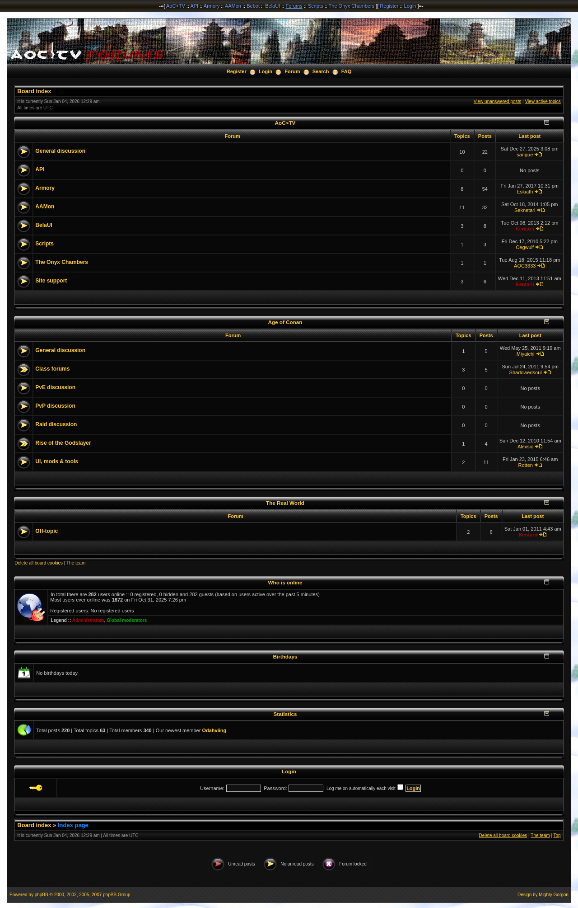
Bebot (253, 6)
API (194, 6)
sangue (525, 154)
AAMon (233, 6)
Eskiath (525, 191)
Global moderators (127, 620)
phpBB (41, 894)
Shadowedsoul (525, 372)
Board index (34, 91)
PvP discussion (55, 406)
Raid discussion (56, 424)
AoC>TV (175, 6)
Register (389, 6)
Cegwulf (525, 247)
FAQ (346, 71)
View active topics (542, 101)
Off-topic (46, 531)
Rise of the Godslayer (63, 443)
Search (320, 71)
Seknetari (524, 210)
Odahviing (214, 730)
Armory (211, 6)
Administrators (88, 620)
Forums (293, 6)
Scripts (315, 6)
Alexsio (525, 446)
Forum (292, 71)
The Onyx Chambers (351, 6)
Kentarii (525, 228)
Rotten (525, 465)
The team (75, 562)
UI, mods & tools (56, 461)
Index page (73, 825)
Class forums (52, 369)
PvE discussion (55, 387)
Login (410, 6)
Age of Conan (285, 322)
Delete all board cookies (38, 562)
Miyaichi (526, 354)
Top (557, 835)
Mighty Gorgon (554, 894)
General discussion (60, 151)
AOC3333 (525, 265)
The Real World (285, 503)
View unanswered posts (497, 101)
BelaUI (272, 6)
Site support (51, 281)
